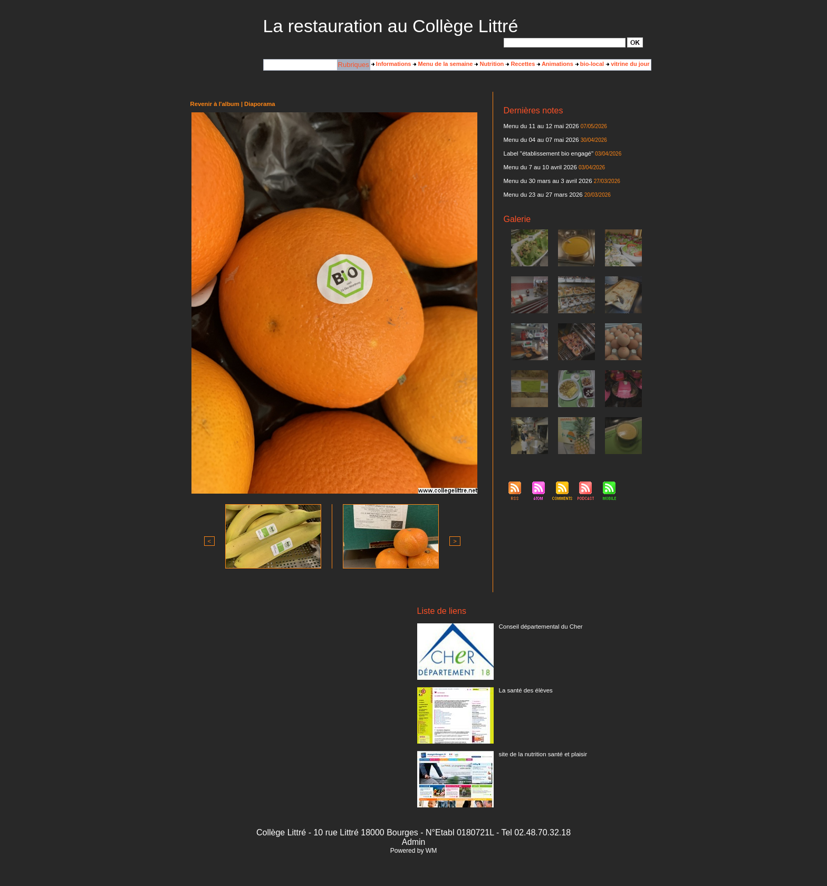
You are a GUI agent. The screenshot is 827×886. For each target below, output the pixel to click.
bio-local (589, 64)
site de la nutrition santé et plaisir (541, 754)
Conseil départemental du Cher (539, 626)
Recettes (520, 64)
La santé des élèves (525, 690)
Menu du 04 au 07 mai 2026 (540, 140)
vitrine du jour (627, 64)
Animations (555, 64)
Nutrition (489, 64)
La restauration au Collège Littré (390, 26)
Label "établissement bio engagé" (547, 153)
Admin (413, 841)
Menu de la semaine (443, 64)
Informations (391, 64)
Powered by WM (413, 850)
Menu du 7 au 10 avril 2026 (539, 167)
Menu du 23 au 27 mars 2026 (542, 194)
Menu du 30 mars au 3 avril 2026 (546, 181)
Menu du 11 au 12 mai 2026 (540, 126)
